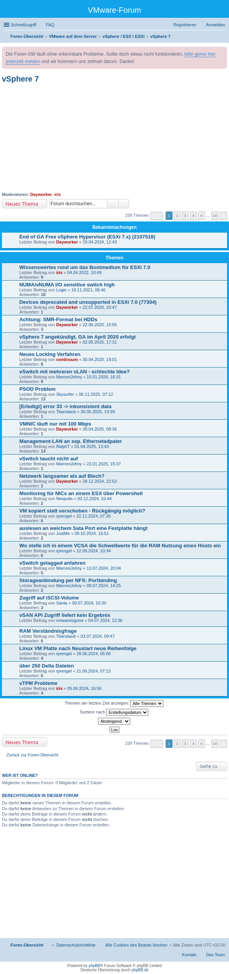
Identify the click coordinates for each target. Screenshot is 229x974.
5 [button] (201, 215)
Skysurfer (65, 394)
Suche (113, 203)
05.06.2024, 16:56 (84, 688)
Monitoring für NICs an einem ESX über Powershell (80, 493)
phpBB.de (140, 970)
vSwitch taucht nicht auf (48, 458)
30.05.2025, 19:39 (98, 411)
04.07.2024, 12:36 (105, 620)
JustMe (63, 533)
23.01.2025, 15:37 (104, 463)
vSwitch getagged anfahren (52, 563)
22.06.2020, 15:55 (100, 324)
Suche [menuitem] (223, 37)
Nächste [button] (223, 216)
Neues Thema (21, 203)
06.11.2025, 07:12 (96, 394)
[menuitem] (76, 945)
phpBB (94, 966)
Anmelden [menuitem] (215, 24)
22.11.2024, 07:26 (93, 516)
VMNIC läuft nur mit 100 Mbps (55, 424)
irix (57, 194)
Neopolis (64, 498)
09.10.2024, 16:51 (92, 533)
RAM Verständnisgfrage (48, 631)
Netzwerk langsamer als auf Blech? (62, 476)
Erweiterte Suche (124, 203)
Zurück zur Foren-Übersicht (32, 755)
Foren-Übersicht (26, 945)
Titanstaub (66, 411)
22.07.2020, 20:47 (100, 307)
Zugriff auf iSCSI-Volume (49, 598)
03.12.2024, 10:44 (94, 498)
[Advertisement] (114, 137)
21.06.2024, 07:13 (93, 671)
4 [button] (193, 215)
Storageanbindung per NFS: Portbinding (68, 580)
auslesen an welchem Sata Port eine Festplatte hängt (83, 528)
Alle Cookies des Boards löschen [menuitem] (136, 945)
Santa (61, 603)
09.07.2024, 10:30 (89, 603)
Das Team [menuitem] (215, 954)
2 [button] (177, 215)
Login (61, 290)
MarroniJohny (69, 377)
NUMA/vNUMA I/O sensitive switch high (67, 285)
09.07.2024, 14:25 (104, 585)
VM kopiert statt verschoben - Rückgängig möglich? (82, 511)
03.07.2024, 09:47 (98, 636)
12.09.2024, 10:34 (93, 550)
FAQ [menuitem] (50, 24)
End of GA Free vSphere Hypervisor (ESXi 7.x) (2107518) (87, 237)
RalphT (63, 446)
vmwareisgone (69, 620)
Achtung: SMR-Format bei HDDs (58, 319)
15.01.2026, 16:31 (104, 377)
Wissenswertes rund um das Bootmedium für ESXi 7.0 (84, 267)
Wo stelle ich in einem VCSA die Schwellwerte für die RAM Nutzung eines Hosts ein (120, 545)
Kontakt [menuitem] (189, 954)
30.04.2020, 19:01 (100, 359)
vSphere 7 (20, 79)
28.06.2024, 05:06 (93, 653)
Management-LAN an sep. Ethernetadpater (70, 441)
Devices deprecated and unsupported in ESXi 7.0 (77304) (87, 302)
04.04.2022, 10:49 (84, 272)
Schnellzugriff (23, 24)
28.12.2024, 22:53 (100, 481)
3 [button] (185, 215)
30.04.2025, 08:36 (100, 429)
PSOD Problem (37, 389)
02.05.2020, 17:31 (100, 342)
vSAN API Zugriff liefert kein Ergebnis (64, 615)
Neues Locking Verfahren (49, 354)
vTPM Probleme (38, 683)
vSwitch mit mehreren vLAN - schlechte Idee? (74, 372)
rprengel (63, 516)
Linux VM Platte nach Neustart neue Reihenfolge (77, 648)
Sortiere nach (114, 712)
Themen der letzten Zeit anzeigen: (114, 703)
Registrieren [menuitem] (184, 24)
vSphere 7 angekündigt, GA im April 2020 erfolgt (77, 337)
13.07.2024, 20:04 (104, 568)
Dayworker (41, 194)
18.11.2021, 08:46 (88, 290)
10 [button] (215, 215)
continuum (67, 359)
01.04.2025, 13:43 (92, 446)
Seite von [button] (156, 216)
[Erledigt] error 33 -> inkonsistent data (65, 406)
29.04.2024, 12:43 (100, 242)
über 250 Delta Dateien (46, 666)
